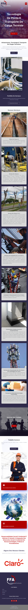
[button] (14, 34)
